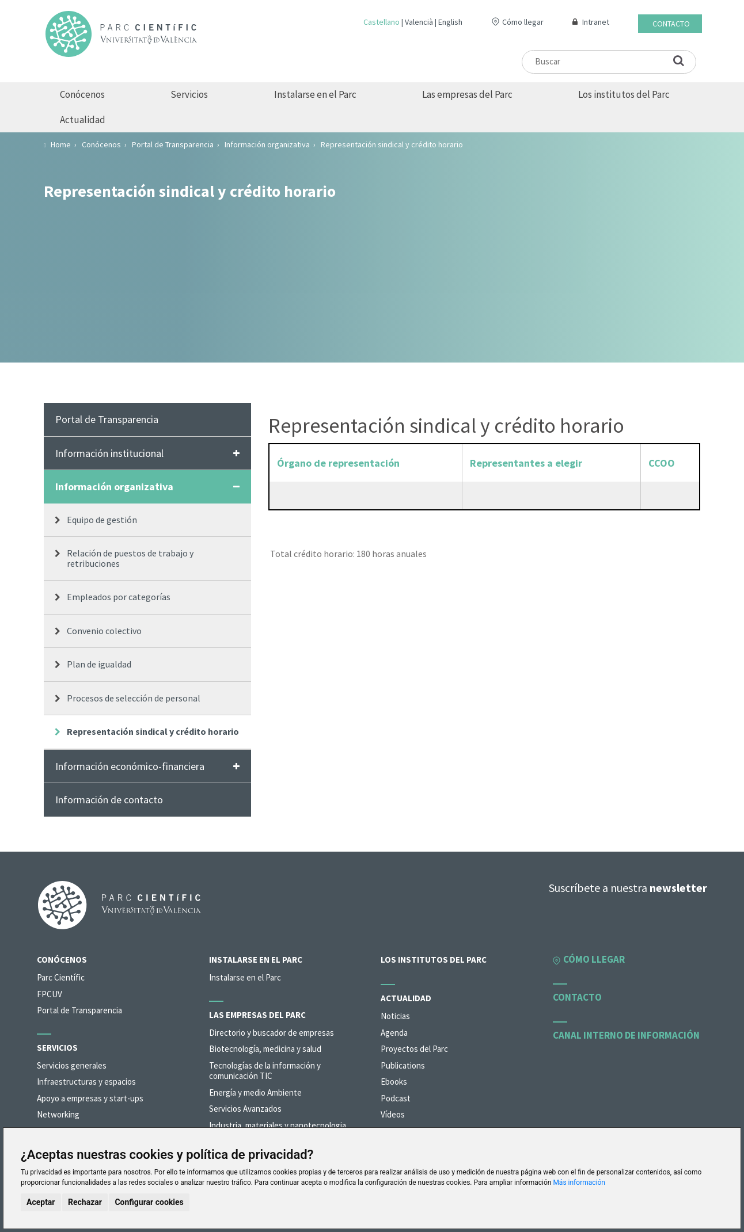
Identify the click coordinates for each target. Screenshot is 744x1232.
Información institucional (109, 453)
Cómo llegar (523, 22)
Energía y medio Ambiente (255, 1092)
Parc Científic (61, 977)
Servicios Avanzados (245, 1108)
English (450, 22)
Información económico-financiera (129, 766)
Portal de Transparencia (106, 419)
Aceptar (40, 1202)
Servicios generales (72, 1065)
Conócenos (82, 94)
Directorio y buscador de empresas (271, 1032)
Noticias (395, 1015)
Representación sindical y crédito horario (153, 731)
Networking (58, 1114)
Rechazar (85, 1202)
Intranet (595, 22)
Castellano (381, 22)
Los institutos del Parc (624, 94)
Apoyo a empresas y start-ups (90, 1098)
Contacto (671, 23)
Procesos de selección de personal (133, 698)
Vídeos (393, 1114)
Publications (403, 1065)
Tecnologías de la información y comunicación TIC (265, 1071)
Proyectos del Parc (414, 1048)
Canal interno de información (626, 1035)
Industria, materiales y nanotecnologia (277, 1125)
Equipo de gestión (102, 519)
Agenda (394, 1032)
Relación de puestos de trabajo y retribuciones (130, 558)
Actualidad (82, 119)
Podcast (396, 1098)
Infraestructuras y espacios (86, 1081)
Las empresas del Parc (467, 94)
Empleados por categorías (118, 596)
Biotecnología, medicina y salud (265, 1048)
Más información (579, 1182)
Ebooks (394, 1081)
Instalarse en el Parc (315, 94)
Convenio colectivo (104, 630)
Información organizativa (114, 486)
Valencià (419, 22)
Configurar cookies (149, 1202)
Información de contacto (109, 799)
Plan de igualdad (99, 664)
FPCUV (49, 994)
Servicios (189, 94)
